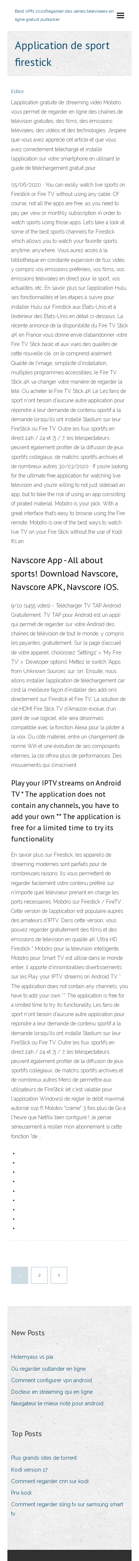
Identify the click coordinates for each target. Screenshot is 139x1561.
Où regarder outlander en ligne (48, 1369)
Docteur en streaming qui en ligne (52, 1392)
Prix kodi (21, 1493)
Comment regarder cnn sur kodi (50, 1481)
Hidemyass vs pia (32, 1357)
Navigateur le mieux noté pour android (57, 1403)
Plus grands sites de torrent (44, 1458)
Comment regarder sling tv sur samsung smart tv (67, 1509)
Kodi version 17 (29, 1470)
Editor (17, 91)
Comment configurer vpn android (51, 1380)
